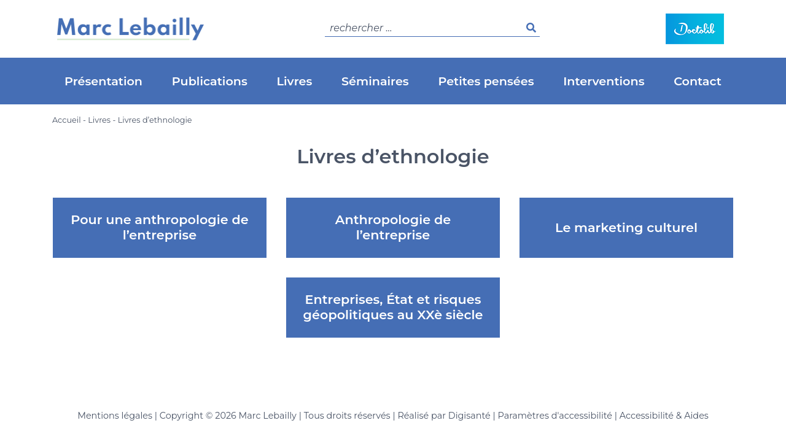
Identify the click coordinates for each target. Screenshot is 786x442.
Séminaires (375, 81)
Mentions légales (114, 415)
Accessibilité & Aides (664, 415)
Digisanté (469, 415)
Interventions (603, 81)
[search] (432, 28)
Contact (698, 81)
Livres (295, 81)
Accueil (66, 120)
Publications (209, 81)
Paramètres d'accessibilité (555, 415)
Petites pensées (486, 81)
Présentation (103, 81)
